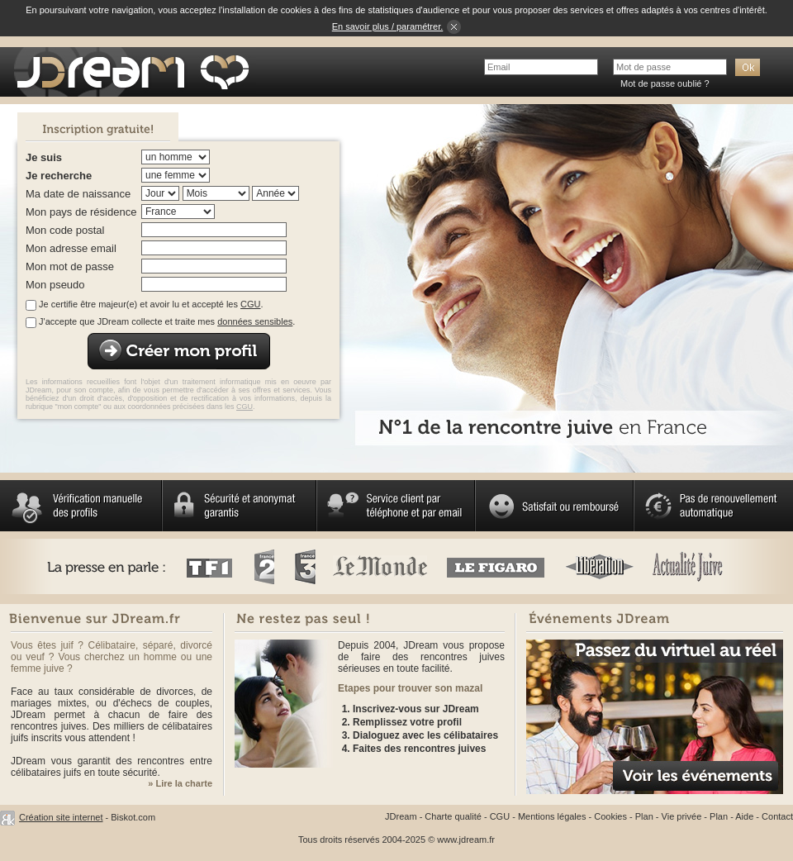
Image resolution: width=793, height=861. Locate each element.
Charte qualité (453, 816)
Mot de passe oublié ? (665, 83)
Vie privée (682, 816)
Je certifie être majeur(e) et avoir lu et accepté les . (151, 304)
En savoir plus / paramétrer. (388, 26)
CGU (250, 304)
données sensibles (254, 321)
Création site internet (61, 817)
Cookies (610, 816)
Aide (744, 816)
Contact (777, 816)
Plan (644, 816)
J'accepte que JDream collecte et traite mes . (167, 321)
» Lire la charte (180, 783)
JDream (401, 816)
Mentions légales (552, 816)
